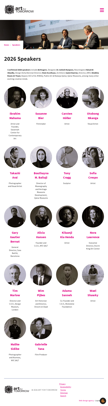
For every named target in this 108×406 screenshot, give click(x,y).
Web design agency (86, 400)
